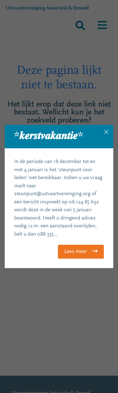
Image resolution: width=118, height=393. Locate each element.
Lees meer (75, 252)
